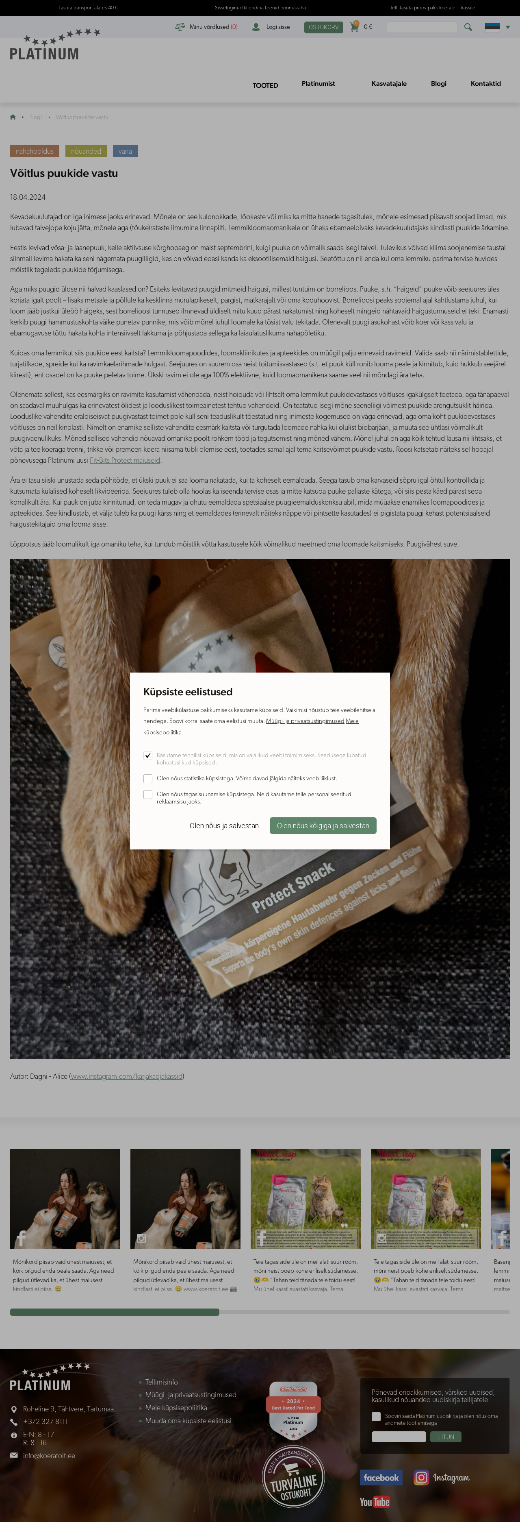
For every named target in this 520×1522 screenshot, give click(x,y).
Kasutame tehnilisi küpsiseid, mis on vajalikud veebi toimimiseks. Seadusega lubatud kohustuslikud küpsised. (261, 759)
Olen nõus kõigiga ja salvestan (323, 826)
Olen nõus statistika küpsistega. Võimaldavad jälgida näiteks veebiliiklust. (247, 779)
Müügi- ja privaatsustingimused (305, 722)
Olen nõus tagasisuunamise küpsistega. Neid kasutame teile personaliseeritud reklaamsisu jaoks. (254, 798)
